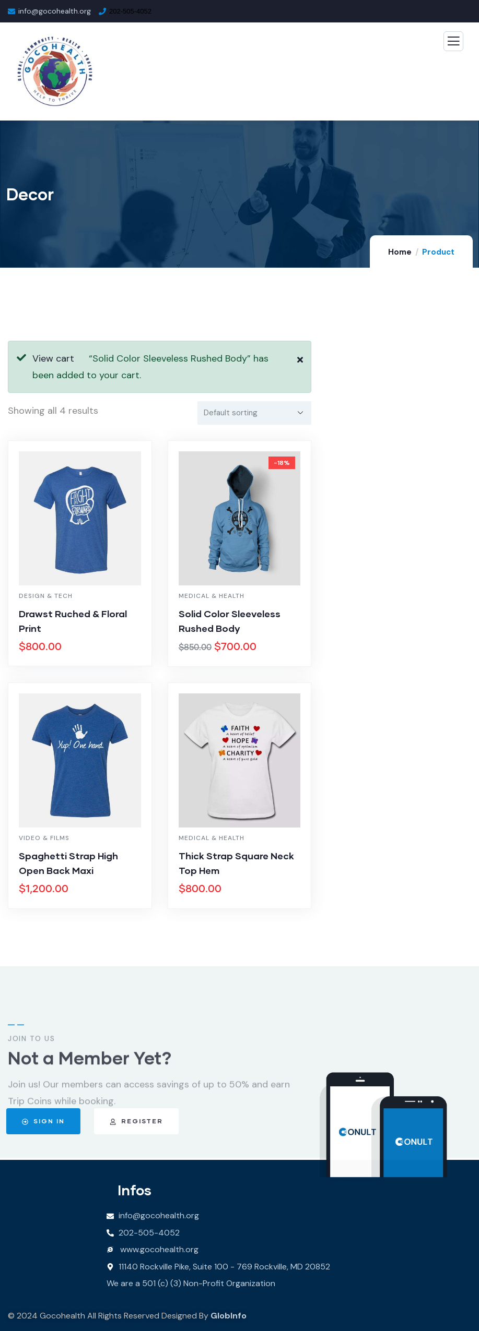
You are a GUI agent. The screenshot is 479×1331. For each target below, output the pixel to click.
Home (400, 252)
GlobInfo (229, 1315)
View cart (53, 358)
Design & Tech (46, 596)
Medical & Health (211, 596)
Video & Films (44, 838)
